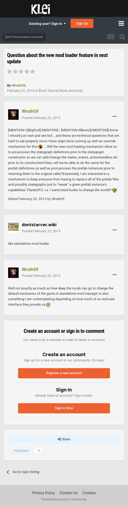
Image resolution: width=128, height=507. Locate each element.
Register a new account (64, 373)
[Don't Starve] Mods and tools (61, 91)
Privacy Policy (43, 493)
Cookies (89, 493)
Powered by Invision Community (64, 499)
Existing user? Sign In (47, 24)
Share (64, 439)
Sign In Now (64, 408)
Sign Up (82, 23)
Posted (41, 118)
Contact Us (69, 493)
